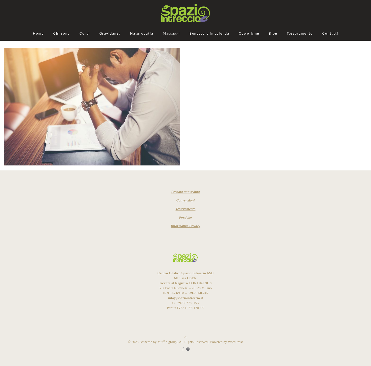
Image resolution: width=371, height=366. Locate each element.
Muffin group (167, 342)
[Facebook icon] (183, 349)
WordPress (235, 342)
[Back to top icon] (185, 337)
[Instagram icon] (188, 349)
